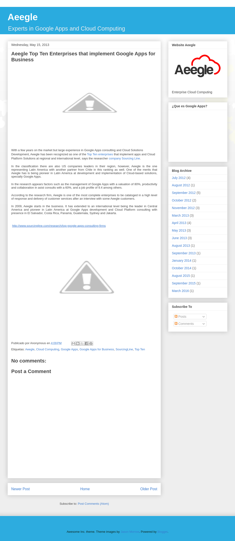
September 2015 (184, 283)
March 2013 (180, 215)
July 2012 (179, 178)
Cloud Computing (47, 349)
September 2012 (184, 193)
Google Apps (69, 349)
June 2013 (179, 238)
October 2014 (181, 268)
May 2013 (179, 230)
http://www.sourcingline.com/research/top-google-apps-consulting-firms (59, 225)
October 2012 (181, 200)
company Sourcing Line (124, 158)
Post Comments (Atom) (93, 503)
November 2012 (183, 208)
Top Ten (140, 349)
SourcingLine (124, 349)
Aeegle (23, 17)
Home (85, 489)
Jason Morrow (129, 531)
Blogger (162, 531)
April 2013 (179, 223)
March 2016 (180, 291)
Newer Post (20, 489)
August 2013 (181, 245)
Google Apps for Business (97, 349)
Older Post (148, 489)
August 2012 (181, 185)
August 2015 (181, 276)
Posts (180, 316)
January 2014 (181, 260)
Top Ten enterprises (99, 154)
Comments (184, 324)
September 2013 (184, 253)
